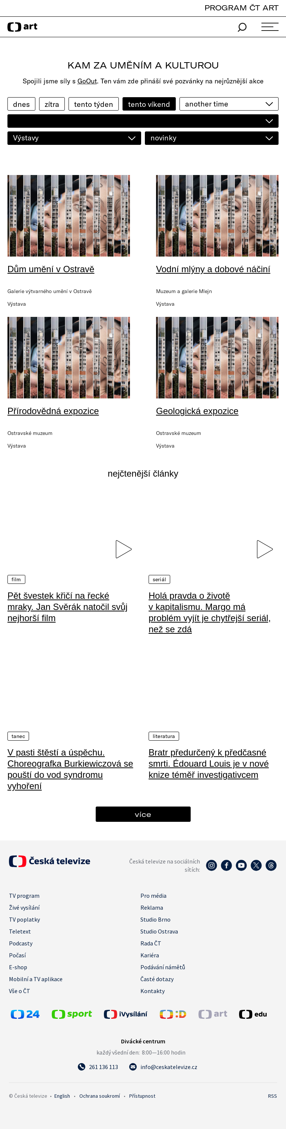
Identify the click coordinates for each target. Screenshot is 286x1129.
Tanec (18, 736)
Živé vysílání (24, 907)
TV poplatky (24, 919)
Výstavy (26, 137)
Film (16, 579)
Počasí (17, 955)
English (62, 1096)
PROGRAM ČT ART (241, 7)
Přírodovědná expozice (53, 411)
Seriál (159, 579)
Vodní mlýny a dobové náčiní (213, 269)
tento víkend (149, 104)
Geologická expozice (197, 411)
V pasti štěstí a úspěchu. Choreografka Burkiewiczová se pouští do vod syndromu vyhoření (70, 769)
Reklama (151, 907)
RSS (272, 1096)
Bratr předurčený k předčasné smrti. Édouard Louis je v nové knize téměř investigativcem (209, 763)
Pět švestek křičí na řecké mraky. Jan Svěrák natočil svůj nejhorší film (67, 607)
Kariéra (149, 955)
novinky (163, 137)
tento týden (93, 104)
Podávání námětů (162, 967)
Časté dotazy (157, 979)
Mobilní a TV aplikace (36, 979)
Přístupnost (142, 1096)
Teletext (20, 931)
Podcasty (20, 943)
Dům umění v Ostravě (50, 269)
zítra (52, 104)
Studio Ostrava (159, 931)
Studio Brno (155, 919)
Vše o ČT (19, 991)
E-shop (18, 967)
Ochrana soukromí (99, 1096)
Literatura (164, 736)
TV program (24, 895)
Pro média (153, 895)
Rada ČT (150, 943)
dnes (21, 104)
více (143, 814)
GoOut (87, 81)
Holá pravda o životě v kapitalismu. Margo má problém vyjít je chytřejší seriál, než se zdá (210, 612)
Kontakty (152, 991)
